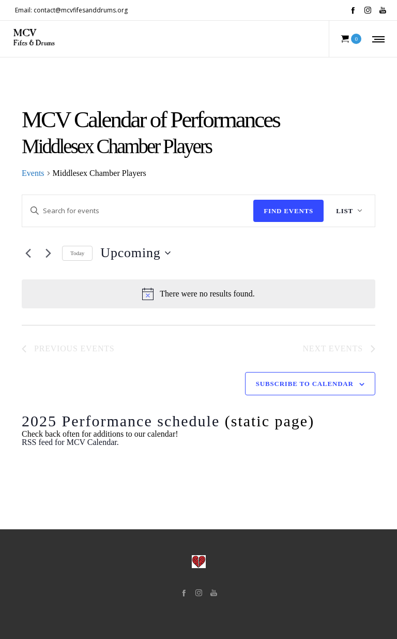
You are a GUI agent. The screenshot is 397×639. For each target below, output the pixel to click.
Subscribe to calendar (305, 384)
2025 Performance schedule (121, 420)
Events (33, 173)
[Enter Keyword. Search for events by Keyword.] (137, 211)
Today (77, 253)
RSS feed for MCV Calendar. (70, 442)
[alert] (198, 293)
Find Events (288, 211)
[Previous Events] (28, 253)
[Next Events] (48, 253)
